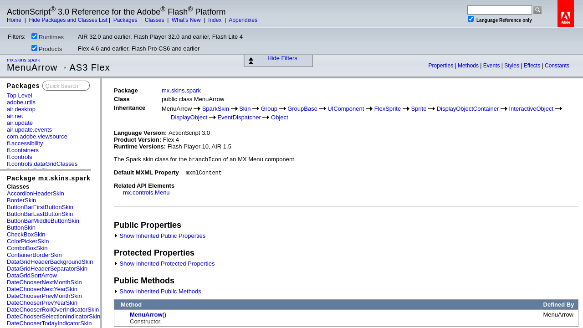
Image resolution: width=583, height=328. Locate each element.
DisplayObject (189, 117)
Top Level (19, 95)
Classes (155, 20)
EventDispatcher (239, 117)
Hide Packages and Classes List (68, 20)
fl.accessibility (25, 143)
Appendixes (243, 20)
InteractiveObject (531, 108)
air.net (15, 116)
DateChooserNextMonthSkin (44, 282)
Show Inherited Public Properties (159, 235)
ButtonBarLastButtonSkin (40, 213)
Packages (126, 20)
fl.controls (19, 157)
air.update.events (29, 129)
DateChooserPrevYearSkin (42, 302)
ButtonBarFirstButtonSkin (40, 207)
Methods (469, 65)
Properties (441, 65)
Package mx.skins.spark (49, 178)
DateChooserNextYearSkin (42, 289)
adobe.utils (21, 102)
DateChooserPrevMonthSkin (44, 295)
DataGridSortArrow (32, 275)
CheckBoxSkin (26, 234)
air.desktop (21, 109)
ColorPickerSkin (28, 241)
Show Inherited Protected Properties (164, 263)
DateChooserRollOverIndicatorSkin (53, 309)
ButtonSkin (21, 227)
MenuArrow (146, 314)
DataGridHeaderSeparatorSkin (47, 268)
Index (215, 20)
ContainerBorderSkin (34, 254)
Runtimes (47, 37)
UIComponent (345, 108)
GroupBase (302, 108)
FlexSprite (387, 108)
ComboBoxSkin (27, 248)
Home (15, 20)
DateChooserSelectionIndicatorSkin (53, 316)
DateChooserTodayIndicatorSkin (49, 323)
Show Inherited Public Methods (157, 291)
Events (492, 65)
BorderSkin (21, 200)
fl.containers (23, 150)
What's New (187, 20)
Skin (245, 108)
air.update (20, 122)
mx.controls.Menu (146, 192)
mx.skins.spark (24, 59)
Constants (557, 65)
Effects (533, 65)
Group (269, 108)
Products (46, 48)
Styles (512, 65)
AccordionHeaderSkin (35, 193)
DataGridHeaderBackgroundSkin (50, 261)
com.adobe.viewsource (37, 136)
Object (279, 117)
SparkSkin (215, 108)
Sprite (418, 108)
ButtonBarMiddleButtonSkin (43, 220)
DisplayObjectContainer (468, 108)
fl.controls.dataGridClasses (42, 163)
